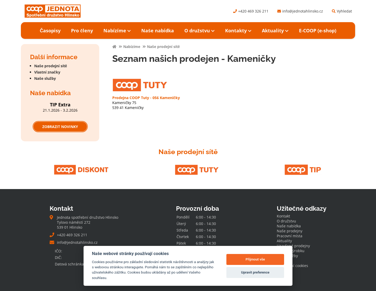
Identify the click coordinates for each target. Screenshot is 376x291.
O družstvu (199, 30)
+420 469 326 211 (250, 11)
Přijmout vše (255, 259)
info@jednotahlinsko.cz (300, 11)
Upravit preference (255, 272)
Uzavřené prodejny (293, 245)
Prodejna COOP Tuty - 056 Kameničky (146, 97)
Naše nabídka (157, 30)
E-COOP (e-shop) (317, 30)
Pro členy (82, 30)
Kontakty (238, 30)
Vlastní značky (47, 72)
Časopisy (50, 30)
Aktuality (275, 30)
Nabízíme (117, 30)
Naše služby (45, 78)
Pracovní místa (289, 235)
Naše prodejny (289, 230)
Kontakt (283, 216)
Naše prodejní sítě (50, 65)
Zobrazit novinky (60, 126)
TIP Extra (60, 104)
